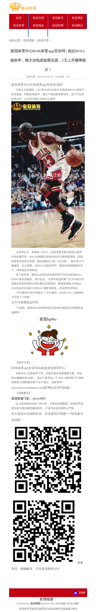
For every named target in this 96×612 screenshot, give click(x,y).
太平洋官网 (18, 302)
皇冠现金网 (51, 608)
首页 (19, 18)
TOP (82, 592)
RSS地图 (60, 603)
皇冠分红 (38, 33)
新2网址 (72, 608)
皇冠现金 (38, 25)
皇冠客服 (63, 608)
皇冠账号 (57, 18)
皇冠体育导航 (26, 608)
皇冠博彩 (77, 18)
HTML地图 (72, 603)
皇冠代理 (38, 18)
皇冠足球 (18, 33)
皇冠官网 (57, 25)
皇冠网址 (77, 25)
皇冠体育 (18, 25)
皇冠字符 (32, 302)
